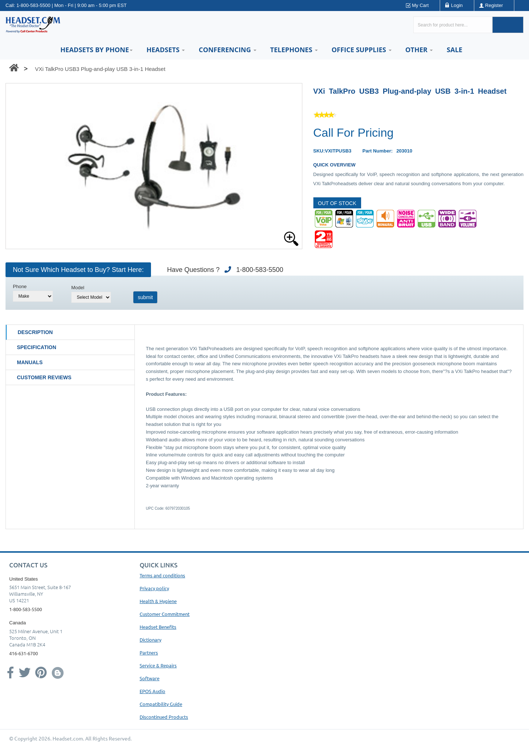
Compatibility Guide (161, 704)
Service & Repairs (158, 665)
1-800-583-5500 (34, 5)
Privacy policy (154, 588)
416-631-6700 (23, 653)
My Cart (420, 5)
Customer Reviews (44, 377)
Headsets (166, 49)
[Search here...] (452, 25)
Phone (20, 286)
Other (419, 49)
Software (149, 678)
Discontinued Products (164, 717)
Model (77, 287)
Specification (36, 347)
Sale (455, 49)
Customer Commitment (165, 614)
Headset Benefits (158, 627)
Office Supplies (361, 49)
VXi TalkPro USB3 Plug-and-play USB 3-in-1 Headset (100, 69)
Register (494, 5)
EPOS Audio (152, 691)
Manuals (30, 362)
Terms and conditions (162, 575)
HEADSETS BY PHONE (96, 49)
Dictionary (150, 639)
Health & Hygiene (158, 601)
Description (35, 332)
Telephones (293, 49)
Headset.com (68, 738)
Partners (149, 652)
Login (457, 5)
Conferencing (227, 49)
